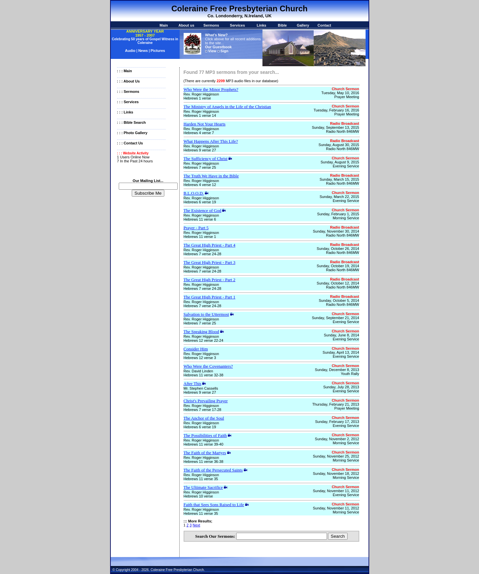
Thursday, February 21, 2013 (335, 404)
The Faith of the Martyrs (205, 452)
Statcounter (9, 572)
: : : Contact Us (130, 143)
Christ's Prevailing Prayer (206, 400)
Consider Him (196, 348)
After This (193, 383)
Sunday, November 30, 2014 (336, 231)
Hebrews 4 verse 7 (199, 133)
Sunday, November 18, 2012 (336, 474)
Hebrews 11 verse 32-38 (204, 375)
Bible (282, 25)
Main (164, 25)
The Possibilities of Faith (205, 435)
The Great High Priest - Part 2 (210, 279)
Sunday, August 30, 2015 (339, 145)
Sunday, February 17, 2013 (337, 422)
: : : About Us (128, 81)
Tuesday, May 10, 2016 (340, 93)
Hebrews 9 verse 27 (200, 150)
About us (186, 25)
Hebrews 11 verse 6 (200, 219)
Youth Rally (350, 374)
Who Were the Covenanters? (208, 366)
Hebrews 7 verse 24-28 (203, 254)
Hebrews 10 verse (198, 496)
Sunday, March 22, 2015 (339, 197)
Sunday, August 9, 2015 (340, 162)
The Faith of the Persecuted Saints (213, 470)
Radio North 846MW (342, 131)
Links (261, 25)
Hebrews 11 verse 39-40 (204, 444)
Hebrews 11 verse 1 (200, 237)
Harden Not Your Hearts (205, 123)
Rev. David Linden (198, 371)
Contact (324, 25)
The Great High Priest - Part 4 (210, 245)
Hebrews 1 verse (197, 98)
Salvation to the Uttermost (206, 314)
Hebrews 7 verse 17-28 (203, 410)
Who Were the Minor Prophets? (211, 89)
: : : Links (125, 112)
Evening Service (346, 166)
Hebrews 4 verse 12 (200, 185)
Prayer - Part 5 (196, 227)
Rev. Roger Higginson (201, 94)
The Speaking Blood (201, 331)
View (212, 51)
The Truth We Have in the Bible (211, 175)
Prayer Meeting (346, 97)
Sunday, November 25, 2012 (336, 456)
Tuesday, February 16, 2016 (336, 110)
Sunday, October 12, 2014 (338, 283)
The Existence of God (203, 210)
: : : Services (128, 102)
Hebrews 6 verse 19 (200, 202)
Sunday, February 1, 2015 (338, 214)
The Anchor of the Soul (204, 418)
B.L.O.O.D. (194, 193)
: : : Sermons (128, 92)
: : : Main (124, 71)
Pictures (158, 51)
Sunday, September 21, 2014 (335, 318)
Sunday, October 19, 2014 (338, 266)
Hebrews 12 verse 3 (200, 358)
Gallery (303, 25)
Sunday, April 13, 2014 (341, 352)
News (143, 51)
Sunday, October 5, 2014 (339, 300)
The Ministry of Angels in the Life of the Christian (227, 106)
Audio (130, 51)
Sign (225, 51)
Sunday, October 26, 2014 (338, 249)
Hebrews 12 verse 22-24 (204, 340)
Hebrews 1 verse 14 (200, 115)
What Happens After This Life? (211, 141)
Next (196, 525)
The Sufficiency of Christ (206, 158)
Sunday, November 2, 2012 (337, 439)
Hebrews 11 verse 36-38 (204, 462)
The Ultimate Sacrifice (203, 487)
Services (237, 25)
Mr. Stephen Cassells (201, 388)
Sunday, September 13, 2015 (335, 127)
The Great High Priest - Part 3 (210, 262)
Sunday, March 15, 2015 (339, 179)
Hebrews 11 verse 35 (201, 479)
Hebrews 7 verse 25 (200, 167)
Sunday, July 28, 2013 (341, 387)
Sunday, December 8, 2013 (337, 370)
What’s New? (216, 35)
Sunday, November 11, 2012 (336, 491)
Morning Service (346, 218)
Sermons (211, 25)
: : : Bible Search (131, 122)
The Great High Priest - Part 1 (210, 296)
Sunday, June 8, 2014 (341, 335)
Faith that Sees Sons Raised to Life (214, 504)
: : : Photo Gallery (132, 133)
